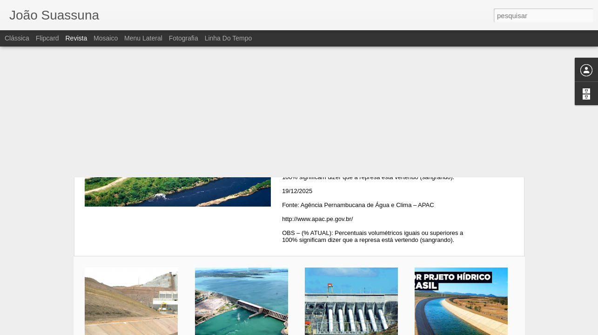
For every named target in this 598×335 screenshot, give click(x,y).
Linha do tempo (228, 38)
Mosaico (106, 38)
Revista (76, 38)
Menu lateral (143, 38)
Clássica (17, 38)
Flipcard (47, 38)
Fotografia (183, 38)
